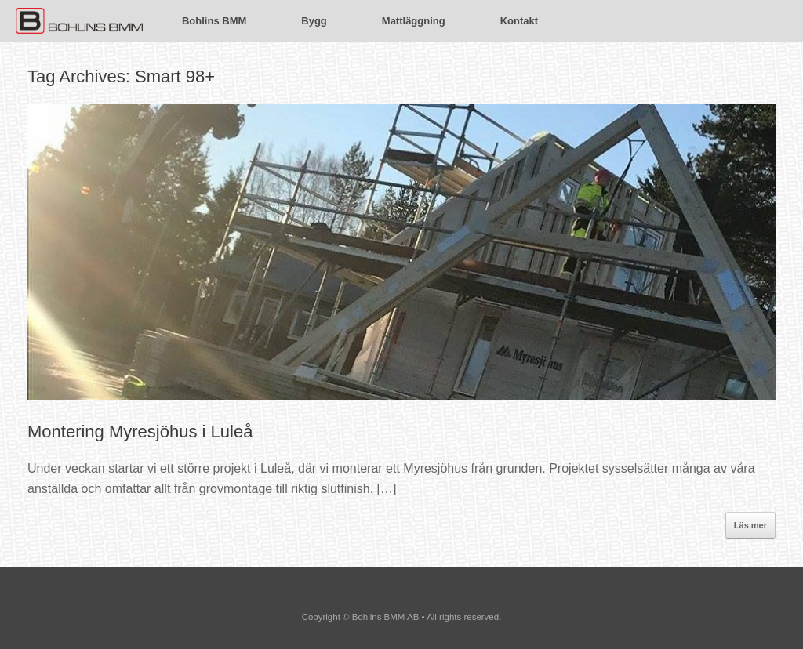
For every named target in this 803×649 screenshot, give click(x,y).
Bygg (314, 21)
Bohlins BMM (214, 21)
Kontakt (519, 21)
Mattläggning (413, 21)
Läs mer (750, 525)
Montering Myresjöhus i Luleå (140, 431)
